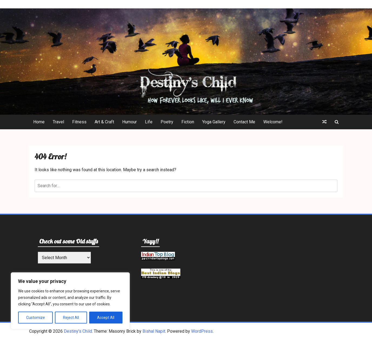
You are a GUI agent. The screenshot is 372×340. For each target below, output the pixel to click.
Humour (129, 121)
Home (39, 121)
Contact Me (244, 121)
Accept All (105, 317)
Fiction (187, 121)
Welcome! (273, 121)
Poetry (167, 121)
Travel (58, 121)
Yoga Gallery (213, 121)
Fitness (79, 121)
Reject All (71, 317)
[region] (70, 300)
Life (148, 121)
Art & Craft (104, 121)
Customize (35, 317)
